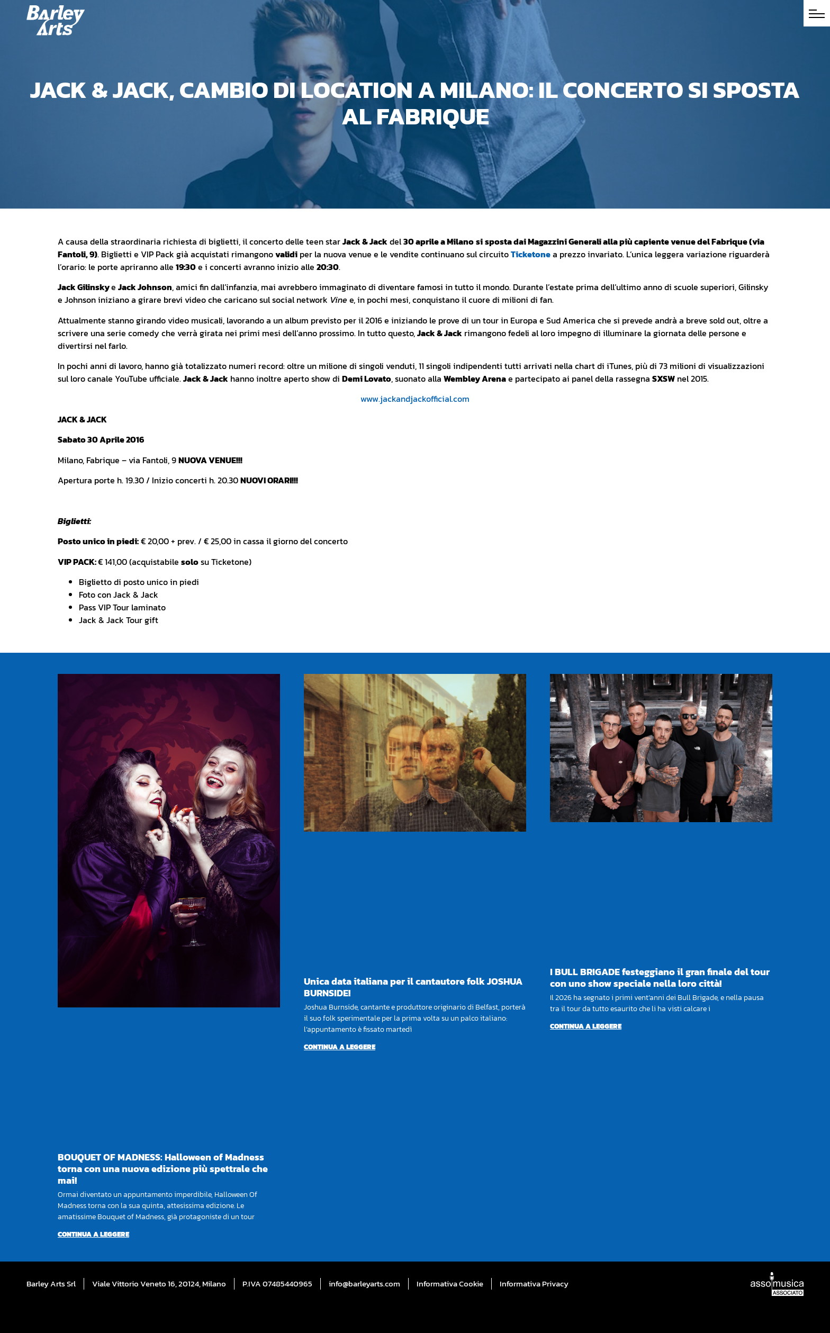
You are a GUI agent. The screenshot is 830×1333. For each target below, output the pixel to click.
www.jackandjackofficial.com (415, 398)
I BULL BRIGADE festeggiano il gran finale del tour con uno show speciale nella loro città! (660, 977)
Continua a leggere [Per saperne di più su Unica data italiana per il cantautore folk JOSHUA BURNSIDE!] (339, 1047)
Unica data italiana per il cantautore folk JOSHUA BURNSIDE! (413, 987)
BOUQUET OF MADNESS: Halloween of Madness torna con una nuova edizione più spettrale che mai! (163, 1168)
